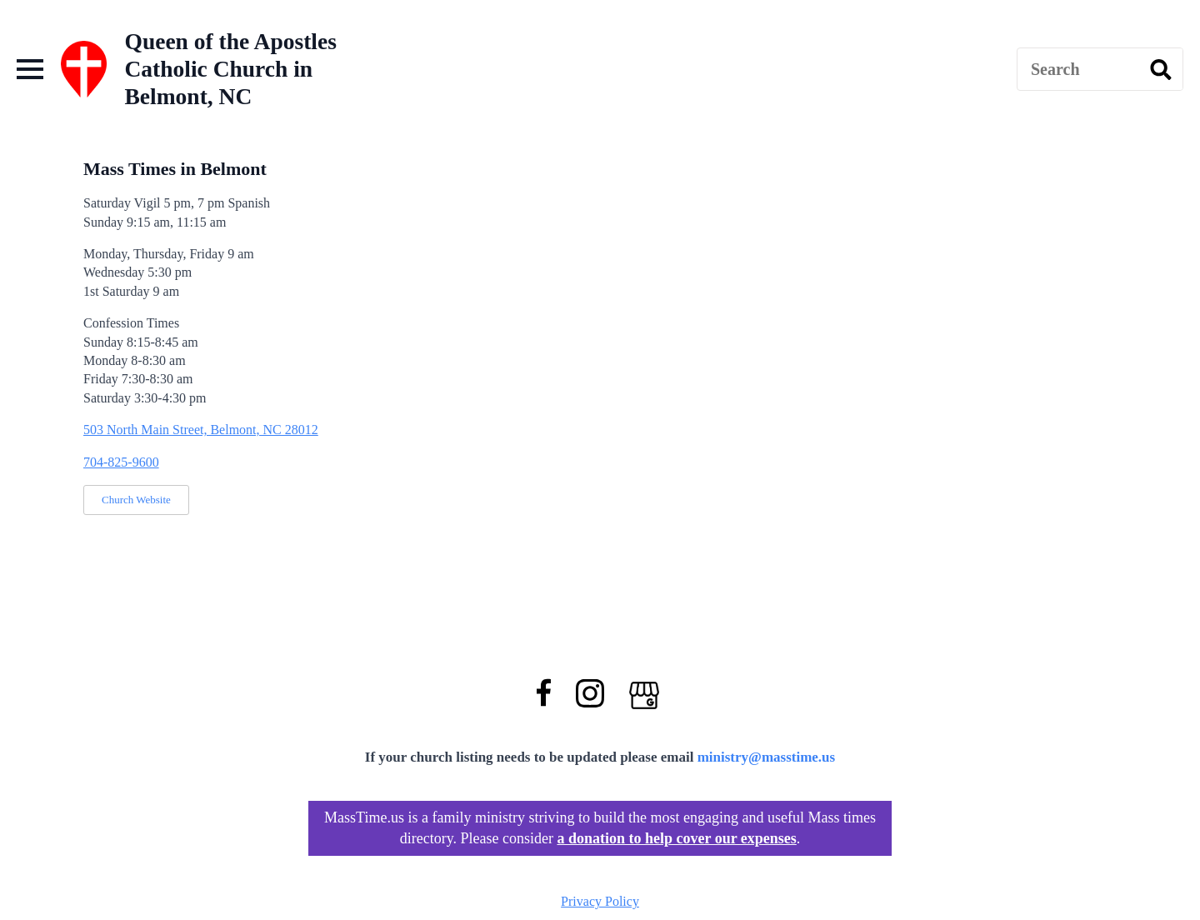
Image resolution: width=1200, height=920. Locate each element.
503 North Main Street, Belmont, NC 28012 (200, 429)
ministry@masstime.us (767, 757)
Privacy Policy (600, 901)
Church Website (136, 499)
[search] (1160, 70)
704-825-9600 (121, 462)
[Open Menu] (30, 69)
